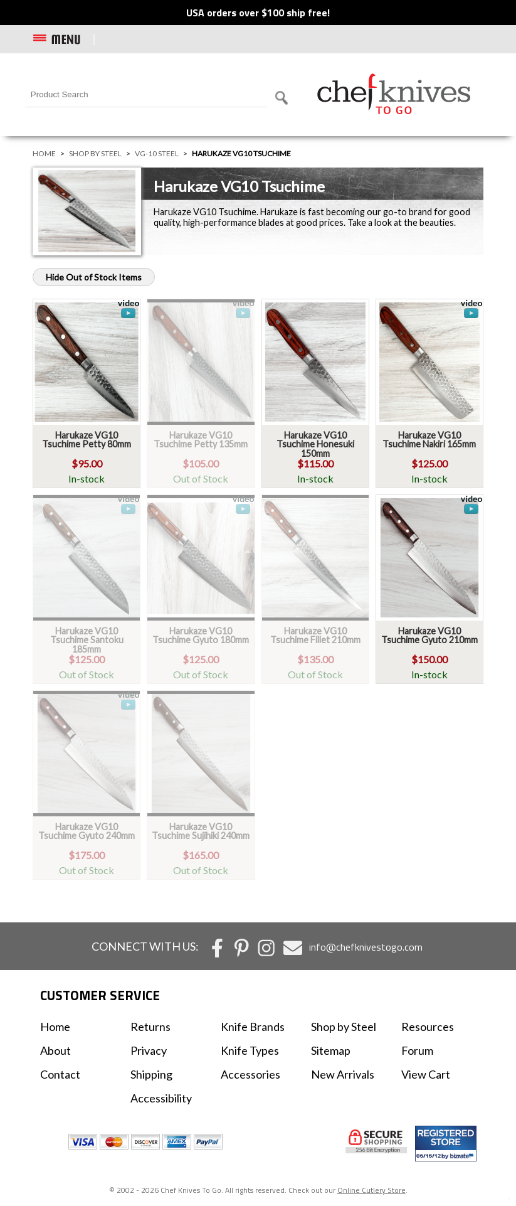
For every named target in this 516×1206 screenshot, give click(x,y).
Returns (150, 1026)
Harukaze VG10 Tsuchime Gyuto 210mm (429, 635)
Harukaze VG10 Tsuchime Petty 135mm (201, 439)
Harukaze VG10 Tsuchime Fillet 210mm (315, 635)
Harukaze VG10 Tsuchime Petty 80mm (86, 439)
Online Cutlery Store (371, 1190)
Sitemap (330, 1050)
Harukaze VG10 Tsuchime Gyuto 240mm (86, 831)
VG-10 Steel (157, 153)
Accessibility (161, 1098)
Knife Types (250, 1050)
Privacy (148, 1050)
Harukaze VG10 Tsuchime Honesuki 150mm (315, 444)
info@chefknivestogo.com (366, 946)
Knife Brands (253, 1026)
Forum (417, 1050)
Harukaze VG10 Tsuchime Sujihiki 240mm (201, 831)
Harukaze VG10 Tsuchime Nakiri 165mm (429, 439)
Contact (60, 1074)
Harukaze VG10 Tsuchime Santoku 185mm (87, 640)
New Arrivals (342, 1074)
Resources (427, 1026)
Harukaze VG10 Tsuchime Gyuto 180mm (200, 635)
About (55, 1050)
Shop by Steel (95, 153)
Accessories (250, 1074)
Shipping (151, 1074)
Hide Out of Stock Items (94, 277)
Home (44, 153)
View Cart (425, 1074)
